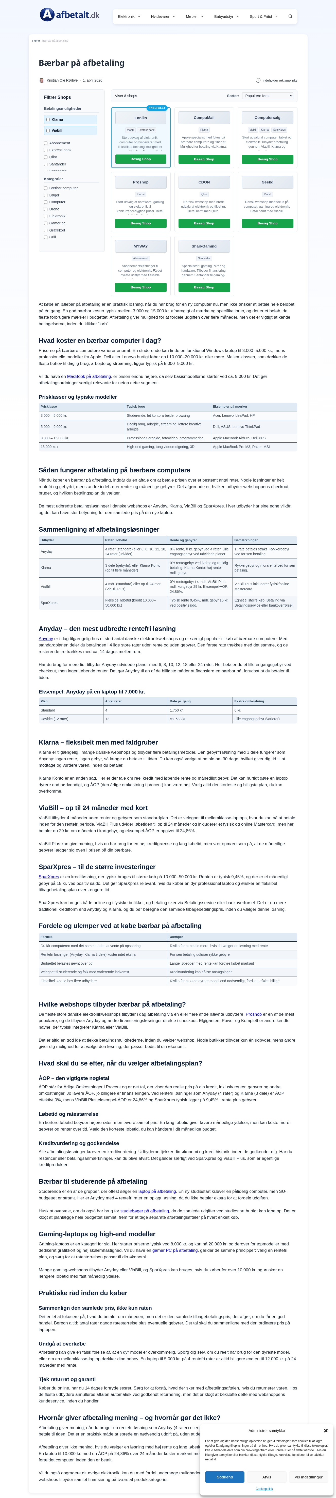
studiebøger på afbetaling (144, 1211)
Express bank (58, 150)
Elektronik (132, 16)
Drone (51, 209)
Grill (50, 237)
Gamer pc (54, 223)
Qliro (50, 157)
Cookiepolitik (264, 1489)
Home (36, 40)
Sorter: (233, 96)
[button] (325, 1430)
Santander (55, 164)
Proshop (254, 1014)
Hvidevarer (166, 16)
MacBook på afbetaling (89, 376)
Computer (54, 202)
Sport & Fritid (267, 16)
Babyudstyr (229, 16)
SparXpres (49, 876)
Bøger (51, 195)
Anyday (46, 638)
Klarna (54, 119)
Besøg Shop (141, 159)
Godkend (225, 1476)
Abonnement (57, 143)
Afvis (266, 1476)
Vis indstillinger (309, 1476)
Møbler (197, 16)
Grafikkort (54, 230)
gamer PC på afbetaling (175, 1250)
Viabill (54, 130)
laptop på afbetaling (157, 1191)
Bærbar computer (61, 188)
